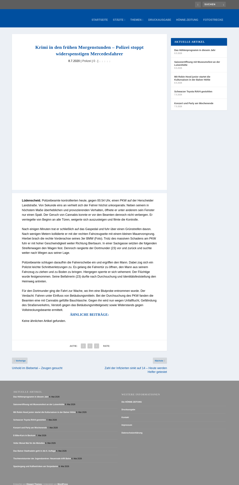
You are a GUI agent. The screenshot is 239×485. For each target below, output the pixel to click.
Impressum (126, 422)
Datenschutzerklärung (131, 429)
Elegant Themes (34, 481)
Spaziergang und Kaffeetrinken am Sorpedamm (35, 463)
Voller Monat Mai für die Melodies (29, 440)
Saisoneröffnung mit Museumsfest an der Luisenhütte (197, 60)
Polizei (86, 57)
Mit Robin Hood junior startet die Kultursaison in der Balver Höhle (192, 75)
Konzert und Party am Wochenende (193, 100)
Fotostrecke (213, 16)
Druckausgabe (159, 16)
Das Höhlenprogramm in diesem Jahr (194, 47)
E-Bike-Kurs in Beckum (24, 432)
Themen (136, 16)
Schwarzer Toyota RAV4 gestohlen (193, 88)
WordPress (62, 481)
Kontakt (125, 414)
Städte (118, 16)
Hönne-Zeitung (187, 16)
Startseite (100, 16)
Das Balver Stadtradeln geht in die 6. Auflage (34, 447)
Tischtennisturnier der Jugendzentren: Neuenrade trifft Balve (42, 455)
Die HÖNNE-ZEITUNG (131, 398)
